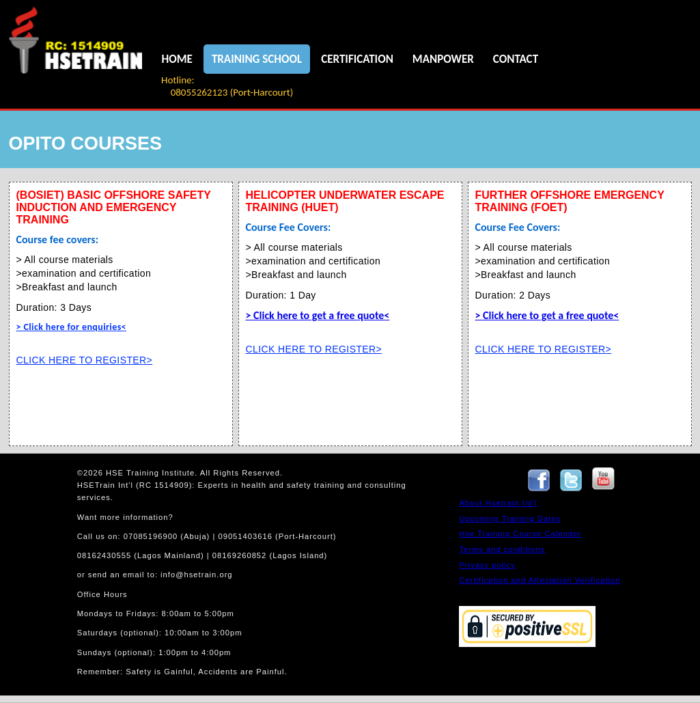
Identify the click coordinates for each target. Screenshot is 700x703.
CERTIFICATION (357, 59)
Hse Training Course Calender (519, 533)
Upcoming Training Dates (510, 518)
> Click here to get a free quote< (318, 315)
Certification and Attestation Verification (539, 580)
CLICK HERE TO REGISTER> (84, 360)
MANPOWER (443, 59)
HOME (177, 59)
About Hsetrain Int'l (498, 503)
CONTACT (515, 59)
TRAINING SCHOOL (257, 59)
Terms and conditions (502, 549)
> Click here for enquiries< (71, 327)
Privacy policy (487, 565)
